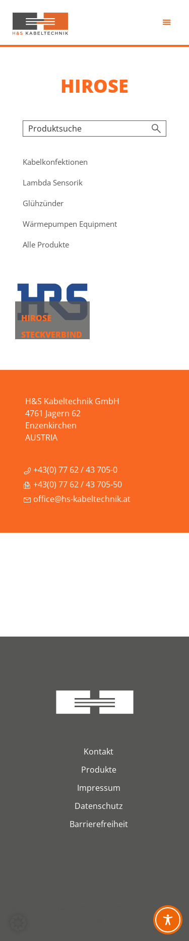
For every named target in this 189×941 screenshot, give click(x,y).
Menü (167, 25)
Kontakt (98, 751)
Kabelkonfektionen (55, 162)
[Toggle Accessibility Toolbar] (167, 919)
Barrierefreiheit (99, 824)
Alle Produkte (46, 244)
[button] (18, 923)
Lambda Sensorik (53, 182)
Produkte (98, 769)
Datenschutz (99, 805)
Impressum (98, 787)
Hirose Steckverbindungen (51, 334)
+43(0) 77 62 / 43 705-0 (70, 469)
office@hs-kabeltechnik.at (77, 499)
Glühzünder (43, 203)
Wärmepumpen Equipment (70, 224)
